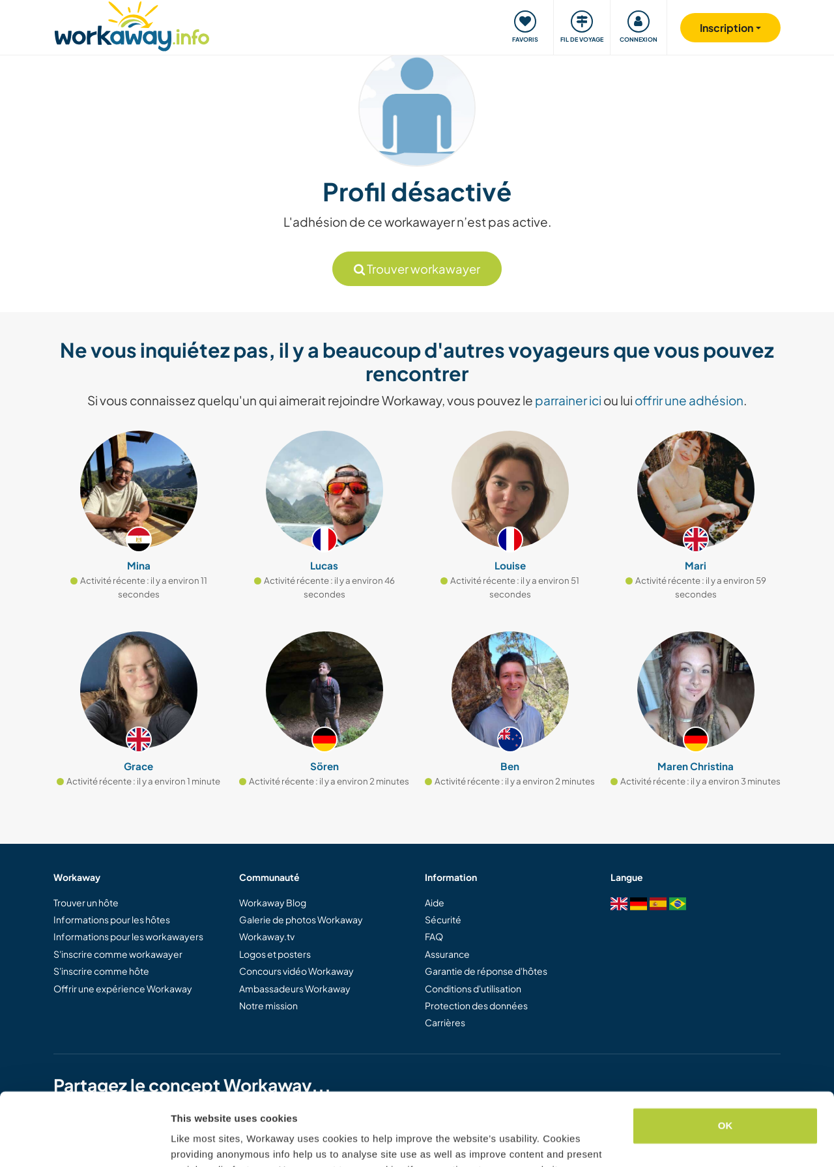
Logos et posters (275, 954)
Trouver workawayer (417, 268)
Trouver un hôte (86, 902)
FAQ (434, 936)
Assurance (447, 954)
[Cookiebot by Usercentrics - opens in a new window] (84, 1141)
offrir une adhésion (689, 400)
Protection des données (476, 1005)
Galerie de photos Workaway (301, 919)
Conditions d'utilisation (473, 988)
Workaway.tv (267, 936)
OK (725, 1061)
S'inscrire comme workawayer (117, 954)
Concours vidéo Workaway (296, 971)
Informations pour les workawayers (128, 936)
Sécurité (443, 919)
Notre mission (268, 1005)
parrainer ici (568, 400)
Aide (434, 902)
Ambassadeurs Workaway (295, 988)
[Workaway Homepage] (131, 24)
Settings (190, 1141)
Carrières (445, 1022)
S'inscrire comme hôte (101, 971)
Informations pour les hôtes (111, 919)
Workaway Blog (272, 902)
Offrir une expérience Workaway (122, 988)
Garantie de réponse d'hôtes (486, 971)
